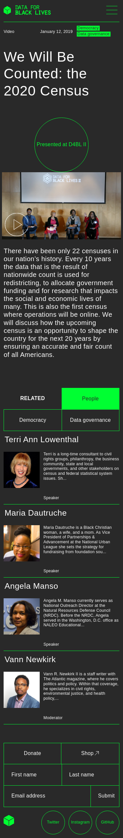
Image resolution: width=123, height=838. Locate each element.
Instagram (80, 822)
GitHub (107, 822)
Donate (32, 753)
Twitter (53, 822)
